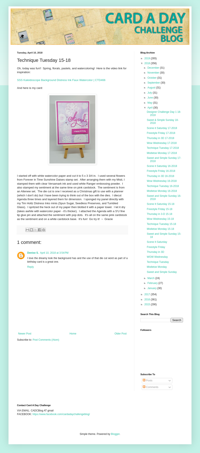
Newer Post (24, 333)
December (153, 67)
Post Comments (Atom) (46, 339)
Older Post (120, 333)
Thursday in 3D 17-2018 (160, 138)
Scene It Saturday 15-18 (160, 204)
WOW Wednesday (157, 256)
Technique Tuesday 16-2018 (163, 186)
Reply (30, 266)
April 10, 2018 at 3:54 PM (54, 252)
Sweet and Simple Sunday (162, 272)
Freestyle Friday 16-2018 (161, 170)
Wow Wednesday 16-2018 (162, 180)
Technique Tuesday (158, 262)
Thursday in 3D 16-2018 (160, 176)
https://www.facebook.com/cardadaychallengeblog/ (61, 414)
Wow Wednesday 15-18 (160, 218)
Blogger (115, 434)
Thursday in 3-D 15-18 (159, 214)
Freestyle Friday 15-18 (159, 209)
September (154, 82)
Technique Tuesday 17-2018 (163, 147)
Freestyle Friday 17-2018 (161, 133)
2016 (147, 299)
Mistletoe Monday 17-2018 (162, 153)
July (150, 92)
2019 (147, 58)
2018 (147, 63)
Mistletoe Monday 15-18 (160, 228)
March (151, 278)
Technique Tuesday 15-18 (161, 224)
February (152, 283)
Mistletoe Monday (157, 266)
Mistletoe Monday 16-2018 (162, 191)
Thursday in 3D (155, 251)
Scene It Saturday (157, 241)
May (150, 102)
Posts (147, 380)
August (151, 87)
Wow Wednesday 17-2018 (162, 143)
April (150, 107)
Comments (150, 387)
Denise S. (33, 252)
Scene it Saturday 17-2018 (162, 128)
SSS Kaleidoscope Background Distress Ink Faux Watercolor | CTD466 (61, 80)
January (152, 288)
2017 (147, 294)
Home (73, 333)
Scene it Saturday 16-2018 (162, 166)
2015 (147, 304)
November (153, 72)
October (152, 77)
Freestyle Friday (156, 247)
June (150, 97)
